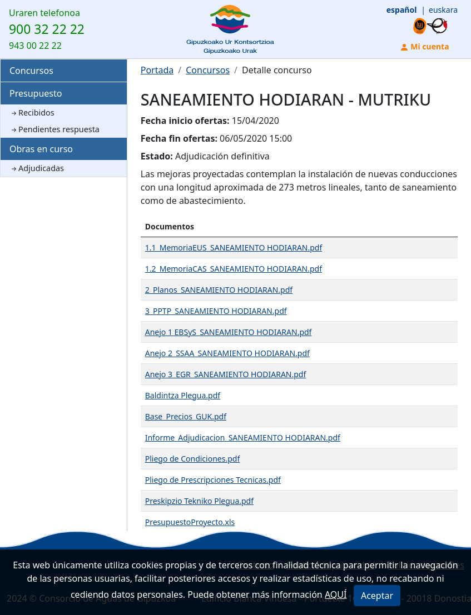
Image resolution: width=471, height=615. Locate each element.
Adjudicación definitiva (222, 156)
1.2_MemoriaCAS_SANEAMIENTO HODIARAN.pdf (233, 268)
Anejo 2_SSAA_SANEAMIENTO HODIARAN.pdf (227, 353)
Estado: (157, 156)
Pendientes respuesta (54, 129)
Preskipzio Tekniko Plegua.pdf (199, 501)
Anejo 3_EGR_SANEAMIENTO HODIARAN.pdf (225, 374)
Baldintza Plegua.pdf (182, 395)
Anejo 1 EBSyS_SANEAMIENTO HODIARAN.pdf (228, 332)
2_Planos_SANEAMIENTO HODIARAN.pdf (218, 289)
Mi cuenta (424, 46)
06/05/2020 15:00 (256, 138)
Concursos (31, 70)
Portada (157, 70)
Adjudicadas (36, 168)
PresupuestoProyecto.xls (190, 522)
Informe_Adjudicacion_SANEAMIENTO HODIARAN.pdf (242, 437)
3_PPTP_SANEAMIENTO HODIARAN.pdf (216, 311)
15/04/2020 (255, 120)
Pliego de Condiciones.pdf (192, 458)
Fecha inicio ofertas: (185, 120)
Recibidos (31, 112)
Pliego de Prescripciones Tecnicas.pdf (213, 479)
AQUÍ (336, 594)
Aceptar (377, 595)
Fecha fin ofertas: (179, 138)
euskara (443, 9)
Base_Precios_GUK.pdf (185, 416)
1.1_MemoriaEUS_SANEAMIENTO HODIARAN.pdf (234, 247)
